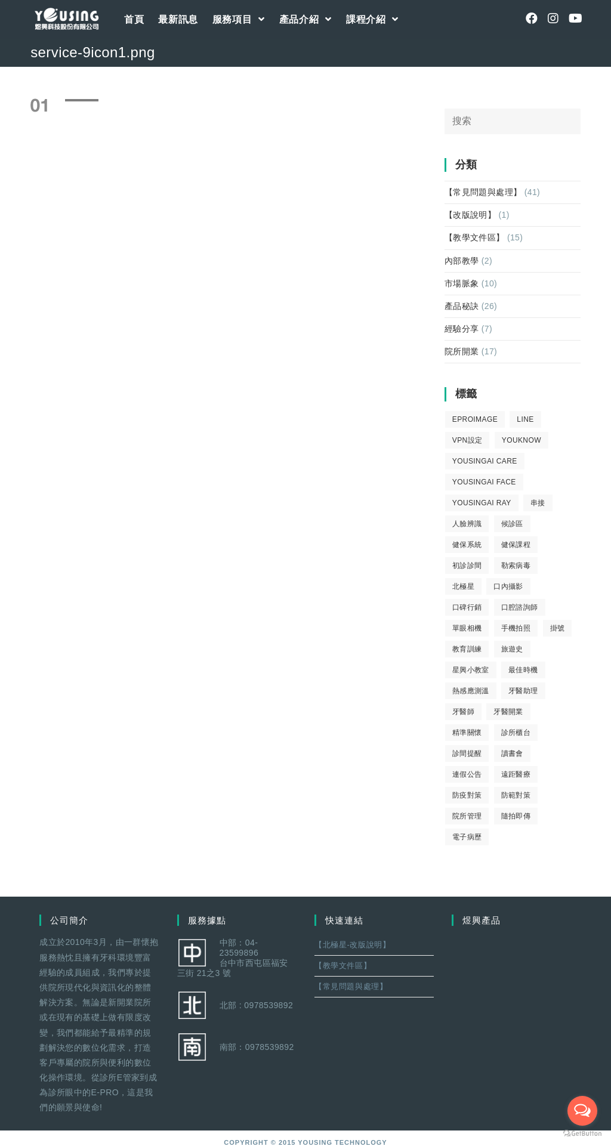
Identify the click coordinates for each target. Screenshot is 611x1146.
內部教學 (462, 260)
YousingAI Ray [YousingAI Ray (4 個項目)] (481, 503)
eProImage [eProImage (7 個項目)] (475, 419)
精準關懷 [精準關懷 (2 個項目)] (467, 732)
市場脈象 (462, 283)
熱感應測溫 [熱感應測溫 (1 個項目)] (470, 691)
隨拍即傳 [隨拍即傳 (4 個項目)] (516, 816)
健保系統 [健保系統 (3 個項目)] (467, 544)
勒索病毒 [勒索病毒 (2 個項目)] (516, 565)
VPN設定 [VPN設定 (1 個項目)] (467, 440)
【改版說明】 (470, 215)
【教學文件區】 (475, 237)
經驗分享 (462, 328)
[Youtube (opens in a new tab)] (574, 18)
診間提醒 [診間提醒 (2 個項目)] (467, 753)
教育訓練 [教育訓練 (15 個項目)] (467, 649)
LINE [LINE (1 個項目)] (525, 419)
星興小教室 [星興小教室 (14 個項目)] (470, 670)
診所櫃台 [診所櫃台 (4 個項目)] (516, 732)
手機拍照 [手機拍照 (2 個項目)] (516, 628)
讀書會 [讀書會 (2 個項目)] (512, 753)
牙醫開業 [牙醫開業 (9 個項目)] (508, 712)
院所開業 (462, 351)
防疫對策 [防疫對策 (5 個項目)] (467, 795)
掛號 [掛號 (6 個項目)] (557, 628)
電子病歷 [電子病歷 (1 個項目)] (467, 837)
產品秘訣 (462, 306)
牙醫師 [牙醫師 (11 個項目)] (463, 712)
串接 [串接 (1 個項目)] (537, 503)
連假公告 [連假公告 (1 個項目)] (467, 774)
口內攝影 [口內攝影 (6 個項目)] (508, 586)
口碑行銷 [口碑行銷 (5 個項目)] (467, 607)
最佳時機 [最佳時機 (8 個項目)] (523, 670)
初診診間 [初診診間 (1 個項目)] (467, 565)
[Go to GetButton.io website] (582, 1134)
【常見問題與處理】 (483, 192)
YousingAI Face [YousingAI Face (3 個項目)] (484, 482)
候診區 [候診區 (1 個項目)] (512, 524)
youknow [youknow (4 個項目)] (521, 440)
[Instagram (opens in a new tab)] (553, 18)
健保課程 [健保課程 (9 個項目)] (516, 544)
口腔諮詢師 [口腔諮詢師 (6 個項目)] (519, 607)
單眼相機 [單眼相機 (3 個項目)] (467, 628)
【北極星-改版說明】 (352, 944)
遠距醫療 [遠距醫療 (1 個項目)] (516, 774)
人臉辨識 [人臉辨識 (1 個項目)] (467, 524)
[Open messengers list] (582, 1111)
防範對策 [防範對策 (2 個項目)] (516, 795)
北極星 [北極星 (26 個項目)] (463, 586)
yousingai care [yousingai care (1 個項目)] (484, 461)
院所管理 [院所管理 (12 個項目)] (467, 816)
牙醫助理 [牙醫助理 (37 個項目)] (523, 691)
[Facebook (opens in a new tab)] (531, 18)
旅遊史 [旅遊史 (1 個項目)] (512, 649)
